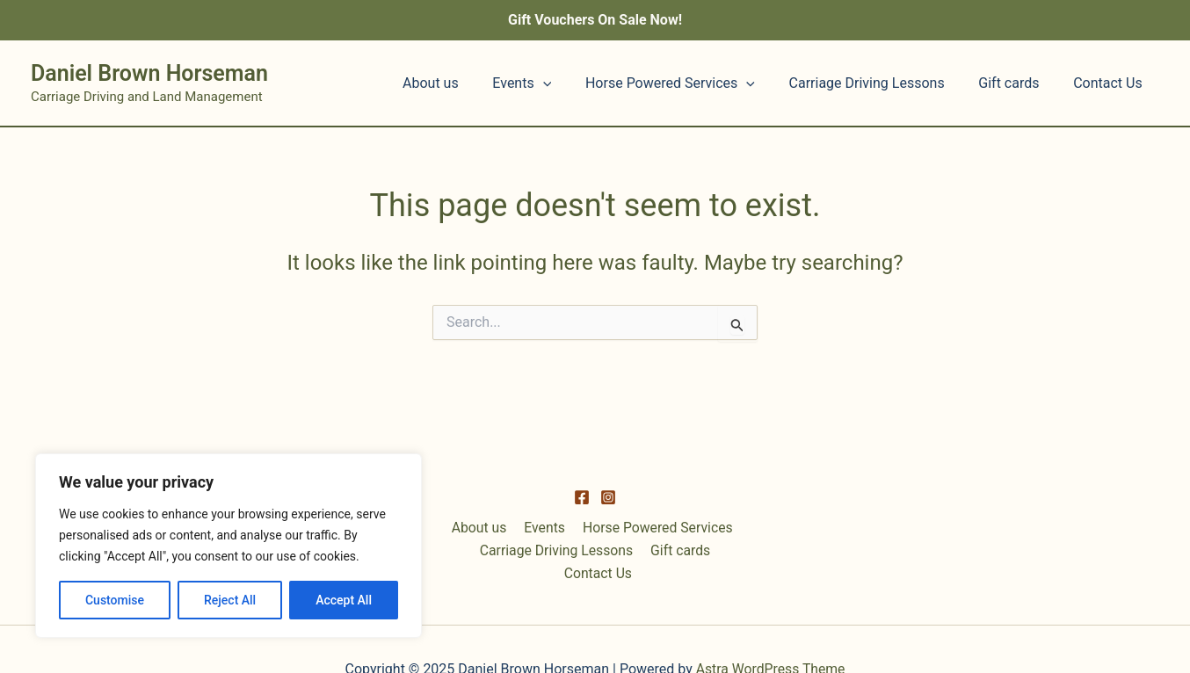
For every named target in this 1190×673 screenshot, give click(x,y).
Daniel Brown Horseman (149, 73)
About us (463, 83)
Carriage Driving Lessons (881, 83)
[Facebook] (582, 519)
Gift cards (1017, 83)
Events (548, 83)
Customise (114, 600)
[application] (569, 83)
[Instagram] (608, 519)
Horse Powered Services (690, 83)
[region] (228, 545)
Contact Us (1110, 83)
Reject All (230, 600)
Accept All (344, 600)
